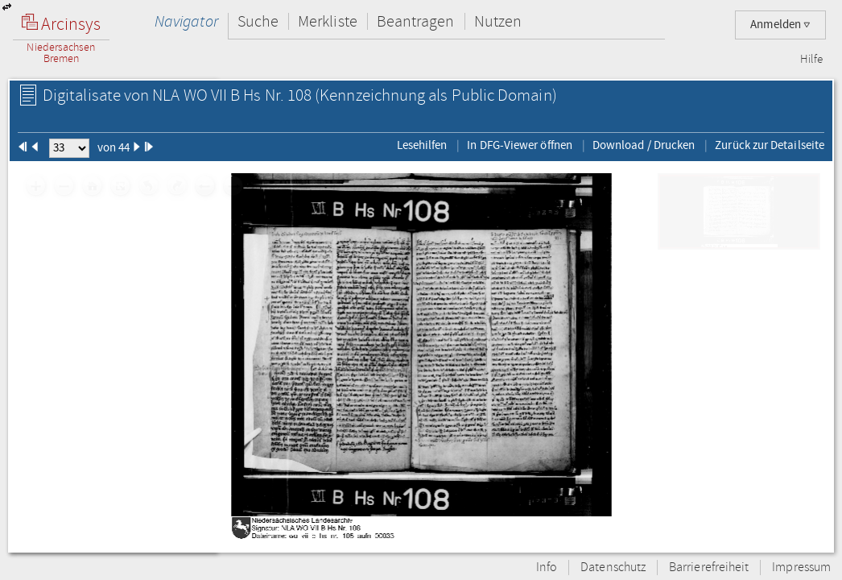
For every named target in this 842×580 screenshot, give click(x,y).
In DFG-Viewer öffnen (519, 145)
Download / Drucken (643, 145)
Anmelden (780, 24)
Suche (258, 21)
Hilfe (811, 59)
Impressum (801, 567)
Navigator (186, 21)
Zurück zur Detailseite (769, 145)
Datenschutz (613, 567)
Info (546, 567)
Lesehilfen (422, 145)
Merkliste (327, 21)
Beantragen (416, 21)
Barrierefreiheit (709, 567)
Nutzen (498, 21)
